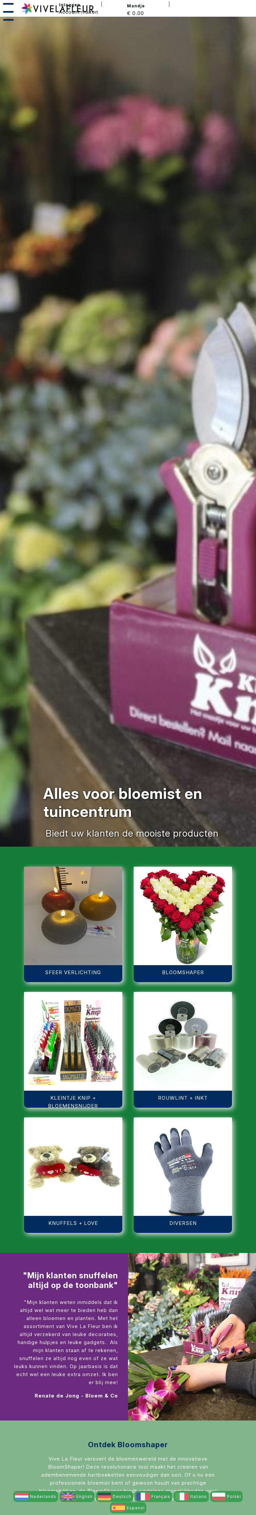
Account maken (78, 12)
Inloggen (69, 4)
